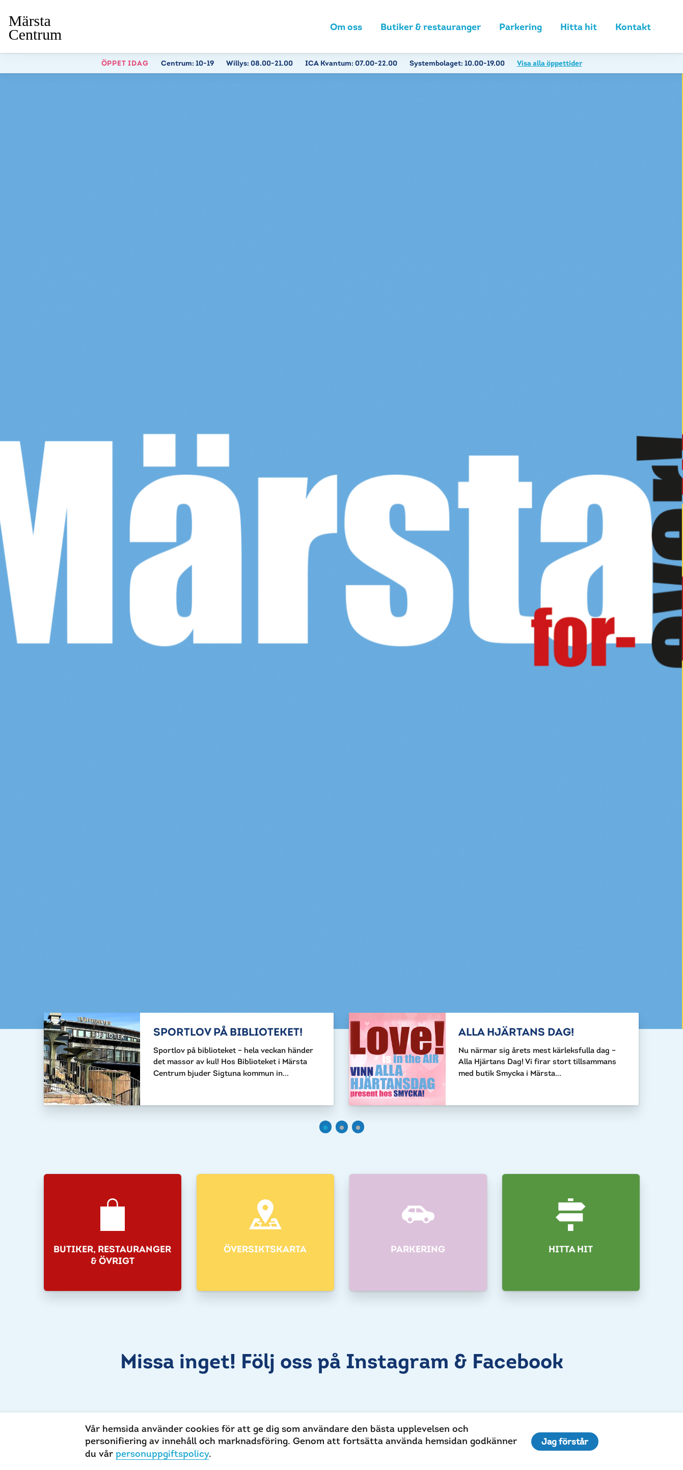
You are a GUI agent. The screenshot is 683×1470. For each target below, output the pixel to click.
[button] (325, 1127)
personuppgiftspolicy (162, 1453)
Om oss (346, 27)
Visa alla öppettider (549, 63)
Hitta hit (578, 27)
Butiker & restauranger (430, 27)
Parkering (520, 27)
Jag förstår (564, 1441)
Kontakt (633, 27)
